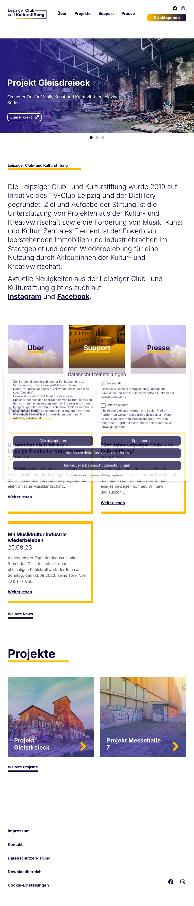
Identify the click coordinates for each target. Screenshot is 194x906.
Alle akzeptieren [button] (53, 358)
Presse (128, 13)
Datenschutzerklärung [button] (99, 393)
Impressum (19, 830)
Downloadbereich (25, 871)
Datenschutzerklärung (29, 858)
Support (106, 13)
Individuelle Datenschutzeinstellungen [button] (97, 383)
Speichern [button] (141, 358)
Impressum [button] (117, 393)
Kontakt (15, 844)
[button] (91, 137)
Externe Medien (116, 323)
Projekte (83, 13)
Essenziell (112, 301)
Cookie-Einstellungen (28, 885)
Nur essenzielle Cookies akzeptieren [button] (97, 370)
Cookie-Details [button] (78, 393)
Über (62, 13)
